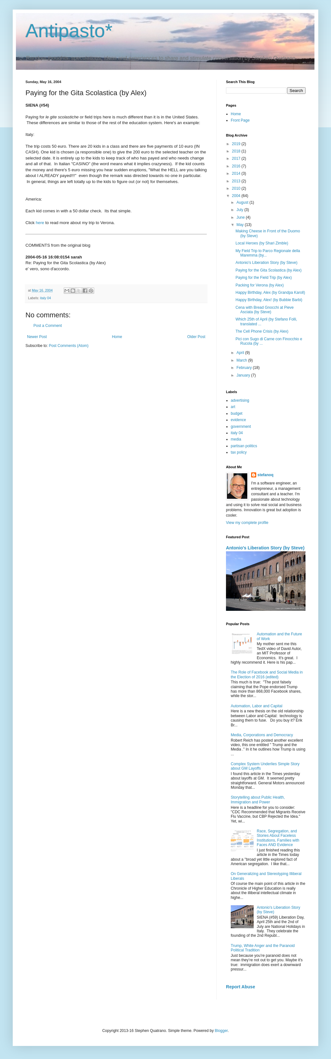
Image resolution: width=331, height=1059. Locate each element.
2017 (237, 158)
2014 (237, 173)
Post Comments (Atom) (68, 345)
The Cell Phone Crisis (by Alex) (262, 331)
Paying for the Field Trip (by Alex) (264, 277)
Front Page (240, 120)
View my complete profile (247, 522)
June (241, 217)
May (240, 224)
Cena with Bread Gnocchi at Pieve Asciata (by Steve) (265, 309)
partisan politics (244, 446)
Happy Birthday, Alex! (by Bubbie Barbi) (269, 300)
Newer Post (37, 337)
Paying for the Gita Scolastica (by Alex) (268, 270)
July (240, 210)
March (242, 360)
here (40, 222)
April (240, 352)
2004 (237, 196)
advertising (240, 400)
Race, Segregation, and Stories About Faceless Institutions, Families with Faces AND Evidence (278, 838)
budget (237, 413)
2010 (237, 188)
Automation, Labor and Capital (256, 706)
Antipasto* (69, 30)
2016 (237, 166)
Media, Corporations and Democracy (262, 735)
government (241, 426)
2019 (237, 144)
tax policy (239, 452)
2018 (237, 151)
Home (117, 337)
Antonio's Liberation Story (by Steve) (266, 262)
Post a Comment (47, 325)
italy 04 (45, 298)
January (243, 375)
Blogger (221, 1030)
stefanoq (265, 475)
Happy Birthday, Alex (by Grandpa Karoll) (270, 292)
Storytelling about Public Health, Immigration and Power (258, 799)
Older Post (196, 337)
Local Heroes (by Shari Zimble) (262, 243)
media (236, 439)
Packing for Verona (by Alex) (260, 285)
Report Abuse (240, 986)
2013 (237, 181)
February (244, 367)
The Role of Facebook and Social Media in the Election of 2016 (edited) (267, 674)
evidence (238, 420)
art (233, 407)
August (243, 202)
